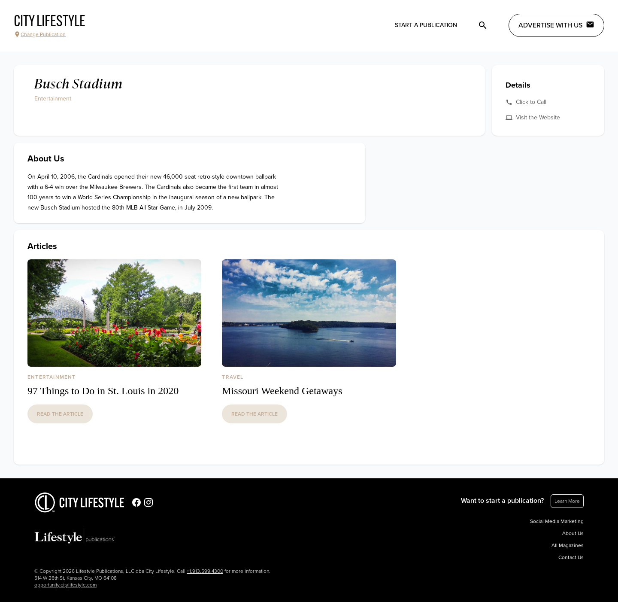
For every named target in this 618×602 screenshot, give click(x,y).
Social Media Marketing (557, 521)
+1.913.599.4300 (205, 571)
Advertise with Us (556, 25)
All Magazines (567, 545)
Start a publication (426, 25)
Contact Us (571, 557)
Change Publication (40, 34)
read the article (60, 414)
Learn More (567, 501)
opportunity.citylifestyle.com (65, 585)
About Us (573, 533)
